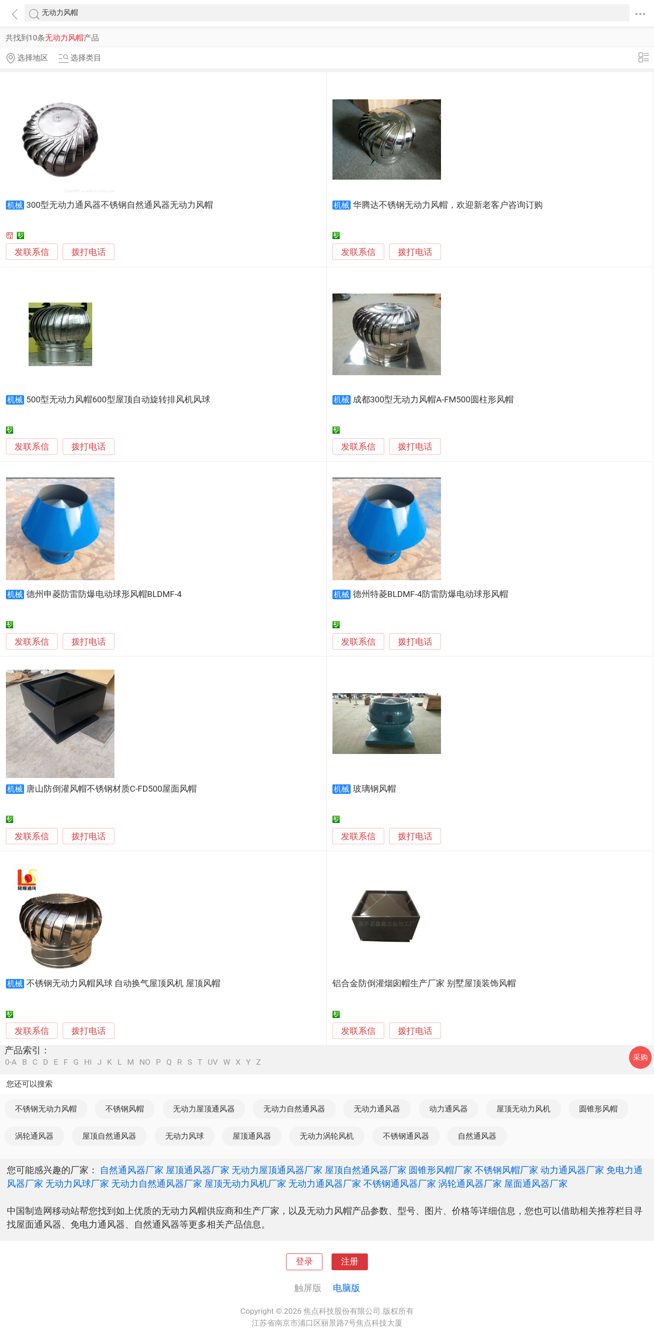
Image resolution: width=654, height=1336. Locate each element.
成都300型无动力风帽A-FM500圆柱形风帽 (433, 400)
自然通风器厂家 (132, 1170)
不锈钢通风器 (406, 1135)
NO (144, 1062)
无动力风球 (184, 1135)
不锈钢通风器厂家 (399, 1183)
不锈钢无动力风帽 (46, 1108)
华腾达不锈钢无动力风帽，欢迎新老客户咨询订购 (448, 205)
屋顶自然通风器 (109, 1135)
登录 (304, 1262)
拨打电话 (88, 252)
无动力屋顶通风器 (204, 1108)
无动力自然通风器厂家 (156, 1183)
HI (88, 1062)
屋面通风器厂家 (536, 1183)
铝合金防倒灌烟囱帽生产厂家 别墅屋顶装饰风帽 (424, 984)
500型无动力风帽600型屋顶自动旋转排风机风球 (118, 400)
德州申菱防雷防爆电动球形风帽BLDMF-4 (104, 594)
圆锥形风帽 (598, 1108)
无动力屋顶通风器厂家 (277, 1170)
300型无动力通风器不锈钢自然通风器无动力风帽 (119, 205)
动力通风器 (448, 1108)
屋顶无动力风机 (523, 1108)
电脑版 (346, 1287)
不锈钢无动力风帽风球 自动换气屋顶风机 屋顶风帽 (123, 984)
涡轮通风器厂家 (470, 1183)
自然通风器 (477, 1135)
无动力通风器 (377, 1108)
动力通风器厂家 (572, 1170)
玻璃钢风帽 (374, 789)
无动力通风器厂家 (324, 1183)
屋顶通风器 (252, 1135)
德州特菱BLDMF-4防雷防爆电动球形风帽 (430, 594)
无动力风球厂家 (77, 1183)
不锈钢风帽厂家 (506, 1170)
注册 (349, 1262)
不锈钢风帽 (124, 1108)
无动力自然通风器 (294, 1108)
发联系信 (32, 252)
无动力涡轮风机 (327, 1135)
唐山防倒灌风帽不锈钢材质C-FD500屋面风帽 (111, 789)
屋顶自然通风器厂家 (365, 1170)
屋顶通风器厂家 (197, 1170)
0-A (11, 1062)
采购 (640, 1057)
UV (213, 1062)
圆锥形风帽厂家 (440, 1170)
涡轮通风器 (34, 1135)
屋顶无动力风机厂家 (245, 1183)
